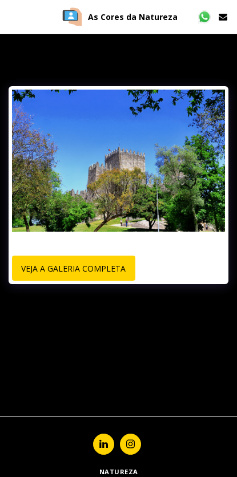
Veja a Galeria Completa (73, 268)
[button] (12, 16)
